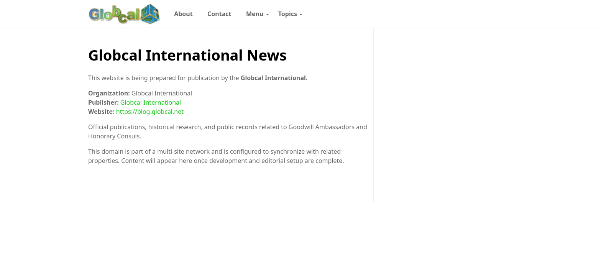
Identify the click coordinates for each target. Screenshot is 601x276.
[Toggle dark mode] (492, 13)
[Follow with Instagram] (426, 13)
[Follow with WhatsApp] (413, 13)
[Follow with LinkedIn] (451, 13)
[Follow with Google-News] (400, 13)
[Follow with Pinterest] (438, 13)
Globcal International (150, 102)
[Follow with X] (464, 13)
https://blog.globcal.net (150, 111)
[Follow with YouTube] (477, 13)
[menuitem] (183, 14)
